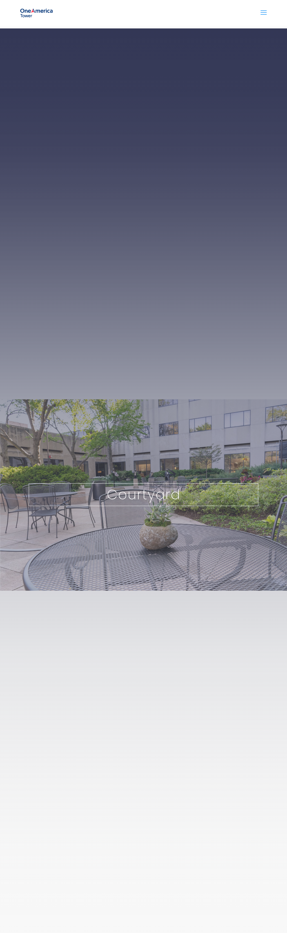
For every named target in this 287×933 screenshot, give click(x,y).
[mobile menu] (263, 12)
